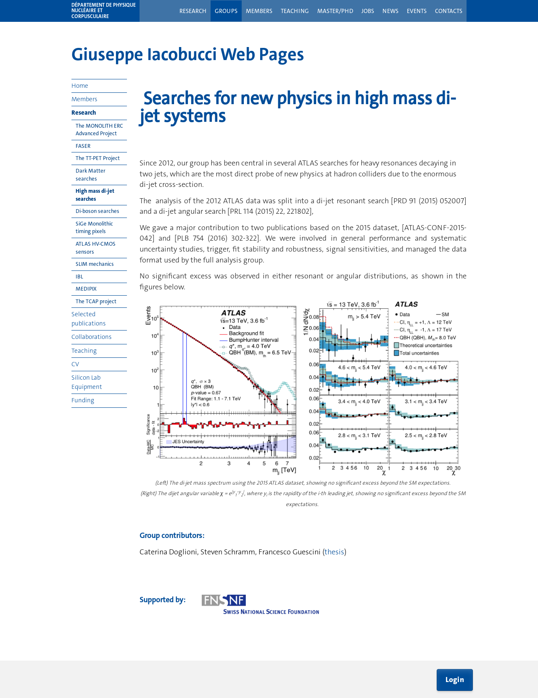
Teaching (295, 11)
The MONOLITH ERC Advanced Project (99, 129)
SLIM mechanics (95, 264)
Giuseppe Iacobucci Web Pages (187, 54)
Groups (226, 11)
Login (455, 679)
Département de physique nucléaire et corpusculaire (103, 11)
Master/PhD (335, 11)
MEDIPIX (86, 288)
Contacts (448, 11)
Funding (82, 400)
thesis (334, 552)
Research (192, 11)
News (390, 11)
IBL (79, 276)
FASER (83, 146)
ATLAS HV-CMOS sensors (96, 247)
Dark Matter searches (90, 174)
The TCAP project (96, 301)
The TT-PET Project (98, 158)
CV (75, 364)
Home (79, 85)
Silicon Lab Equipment (86, 382)
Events (417, 11)
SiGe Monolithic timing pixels (94, 227)
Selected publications (88, 318)
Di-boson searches (97, 211)
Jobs (367, 11)
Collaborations (91, 337)
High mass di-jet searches (95, 194)
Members (259, 11)
